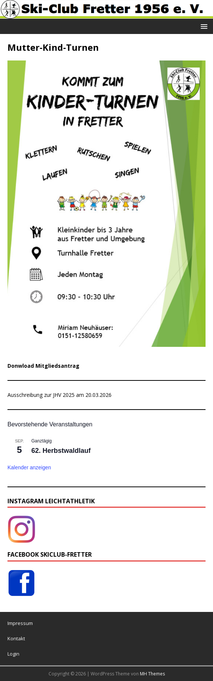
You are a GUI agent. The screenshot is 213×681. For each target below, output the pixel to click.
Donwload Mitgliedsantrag (43, 365)
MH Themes (152, 674)
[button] (202, 26)
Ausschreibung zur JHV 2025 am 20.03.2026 (59, 394)
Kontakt (16, 638)
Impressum (20, 623)
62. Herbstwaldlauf (61, 450)
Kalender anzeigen (29, 467)
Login (13, 653)
